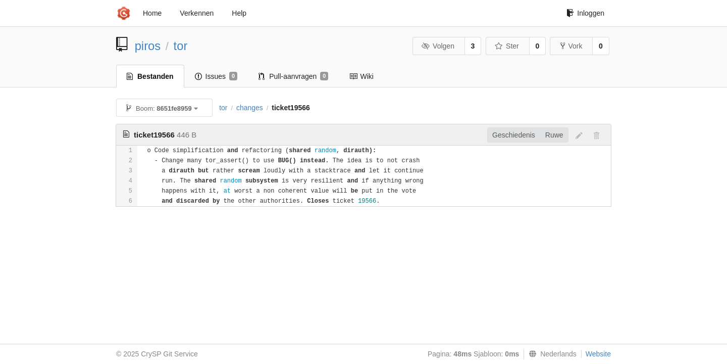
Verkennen (197, 13)
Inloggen (585, 13)
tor (181, 46)
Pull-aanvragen (293, 76)
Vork (571, 46)
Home (152, 13)
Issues (216, 76)
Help (239, 13)
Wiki (361, 76)
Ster (507, 46)
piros (148, 46)
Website (598, 354)
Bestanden (150, 76)
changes (249, 108)
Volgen (438, 46)
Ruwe (554, 135)
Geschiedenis (513, 135)
